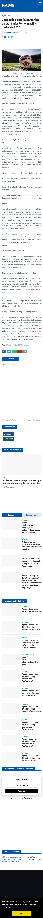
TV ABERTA (19, 345)
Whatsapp (8, 439)
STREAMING (17, 16)
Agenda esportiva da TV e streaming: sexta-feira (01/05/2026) (31, 758)
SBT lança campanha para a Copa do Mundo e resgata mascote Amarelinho (31, 562)
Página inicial (6, 16)
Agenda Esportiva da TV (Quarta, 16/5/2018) (31, 610)
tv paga (26, 345)
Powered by (21, 798)
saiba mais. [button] (7, 908)
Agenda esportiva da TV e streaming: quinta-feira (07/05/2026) (31, 725)
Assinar (21, 791)
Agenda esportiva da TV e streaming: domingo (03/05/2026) (31, 708)
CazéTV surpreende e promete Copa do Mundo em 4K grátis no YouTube (21, 482)
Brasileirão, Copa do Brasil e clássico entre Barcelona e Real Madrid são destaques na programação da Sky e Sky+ (31, 582)
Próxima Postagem (33, 420)
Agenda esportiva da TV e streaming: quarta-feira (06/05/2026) (31, 677)
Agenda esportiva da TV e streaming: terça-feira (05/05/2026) (31, 693)
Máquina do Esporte (22, 98)
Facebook (8, 434)
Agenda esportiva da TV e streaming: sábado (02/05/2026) (31, 627)
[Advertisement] (21, 824)
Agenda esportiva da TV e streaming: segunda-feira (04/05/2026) (31, 742)
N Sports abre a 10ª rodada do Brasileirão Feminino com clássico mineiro (31, 545)
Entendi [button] (21, 913)
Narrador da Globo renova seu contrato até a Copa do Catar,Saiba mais (30, 644)
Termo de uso (15, 861)
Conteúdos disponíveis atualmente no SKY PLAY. (30, 661)
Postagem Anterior (9, 420)
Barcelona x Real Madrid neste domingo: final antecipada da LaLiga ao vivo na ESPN (31, 527)
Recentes (11, 515)
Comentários (31, 515)
